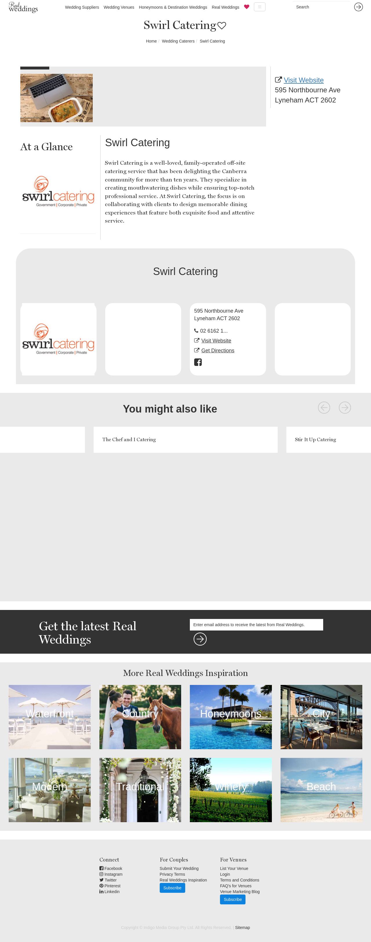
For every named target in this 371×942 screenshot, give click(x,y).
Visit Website (304, 80)
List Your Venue (234, 868)
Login (225, 874)
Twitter (108, 880)
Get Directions (217, 350)
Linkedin (109, 891)
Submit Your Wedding (179, 868)
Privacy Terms (172, 874)
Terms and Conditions (239, 880)
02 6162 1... (214, 331)
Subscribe (172, 888)
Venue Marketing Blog (240, 891)
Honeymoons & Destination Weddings (173, 7)
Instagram (111, 874)
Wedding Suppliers (82, 7)
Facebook (110, 868)
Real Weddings (225, 7)
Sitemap (242, 927)
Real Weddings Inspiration (183, 880)
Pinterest (110, 886)
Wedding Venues (119, 7)
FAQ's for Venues (236, 886)
